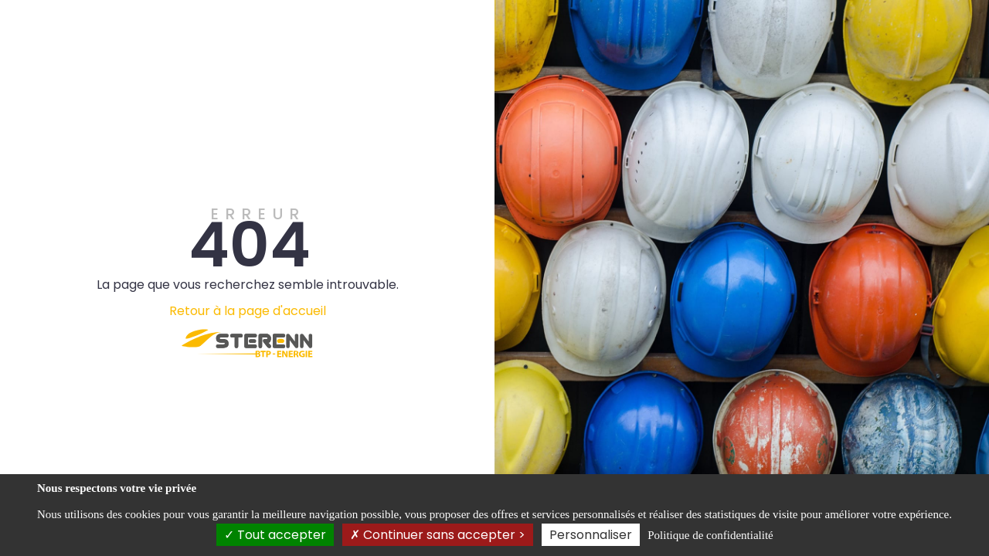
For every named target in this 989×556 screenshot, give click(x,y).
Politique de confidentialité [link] (710, 535)
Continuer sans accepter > (437, 535)
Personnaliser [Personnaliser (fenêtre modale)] (590, 535)
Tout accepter (275, 535)
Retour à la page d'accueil (247, 311)
